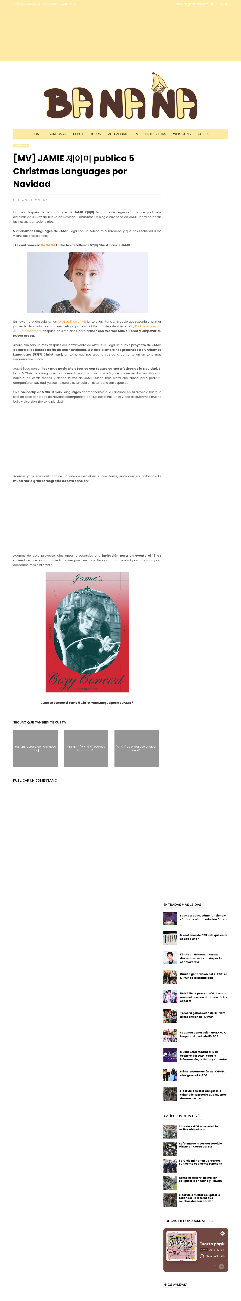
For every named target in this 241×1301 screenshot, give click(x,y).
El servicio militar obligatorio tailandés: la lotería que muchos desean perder (203, 1094)
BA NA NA (48, 245)
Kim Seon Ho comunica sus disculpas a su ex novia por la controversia (201, 958)
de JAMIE (72, 321)
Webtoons (182, 134)
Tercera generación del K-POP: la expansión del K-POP (202, 1015)
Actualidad (117, 134)
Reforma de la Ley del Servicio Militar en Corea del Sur (200, 1145)
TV (136, 134)
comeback (20, 145)
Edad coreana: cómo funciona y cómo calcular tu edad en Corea (203, 917)
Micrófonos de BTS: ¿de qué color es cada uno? (204, 937)
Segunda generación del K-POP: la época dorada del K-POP (203, 1034)
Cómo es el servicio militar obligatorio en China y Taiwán (200, 1179)
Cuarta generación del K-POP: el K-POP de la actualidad (203, 976)
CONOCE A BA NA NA (27, 4)
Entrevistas (155, 134)
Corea (203, 134)
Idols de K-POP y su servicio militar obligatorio (198, 1128)
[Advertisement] (46, 34)
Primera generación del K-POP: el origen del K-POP (202, 1073)
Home (36, 134)
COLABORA (50, 4)
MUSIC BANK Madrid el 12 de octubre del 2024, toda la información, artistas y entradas (203, 1055)
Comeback (57, 134)
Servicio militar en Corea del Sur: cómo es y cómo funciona (200, 1162)
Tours (95, 134)
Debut (78, 134)
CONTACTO (68, 4)
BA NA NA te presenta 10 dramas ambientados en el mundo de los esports (203, 997)
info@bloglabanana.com (192, 4)
